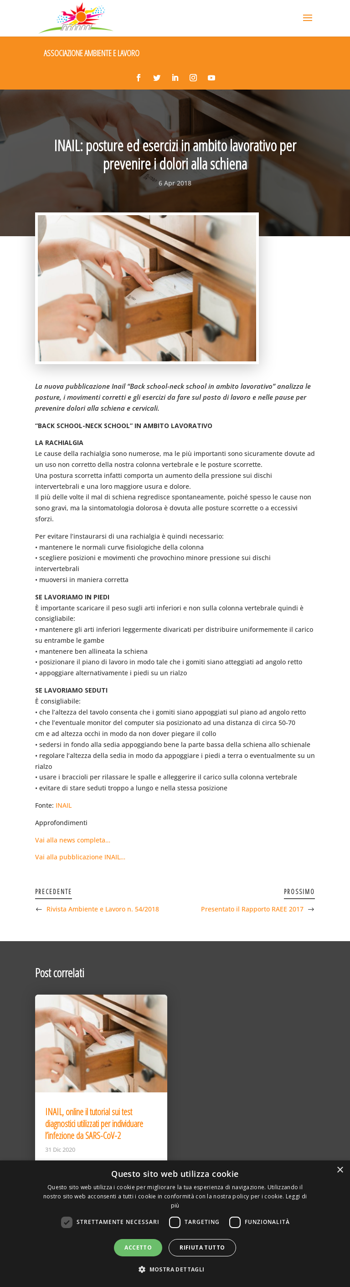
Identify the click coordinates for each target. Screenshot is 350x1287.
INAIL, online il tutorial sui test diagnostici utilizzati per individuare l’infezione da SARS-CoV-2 (94, 1124)
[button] (174, 1269)
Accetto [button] (138, 1247)
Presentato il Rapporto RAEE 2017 (252, 909)
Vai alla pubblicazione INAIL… (80, 857)
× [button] (339, 1170)
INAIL (64, 805)
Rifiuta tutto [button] (202, 1247)
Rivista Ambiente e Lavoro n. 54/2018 (102, 909)
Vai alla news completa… (72, 840)
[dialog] (175, 1223)
